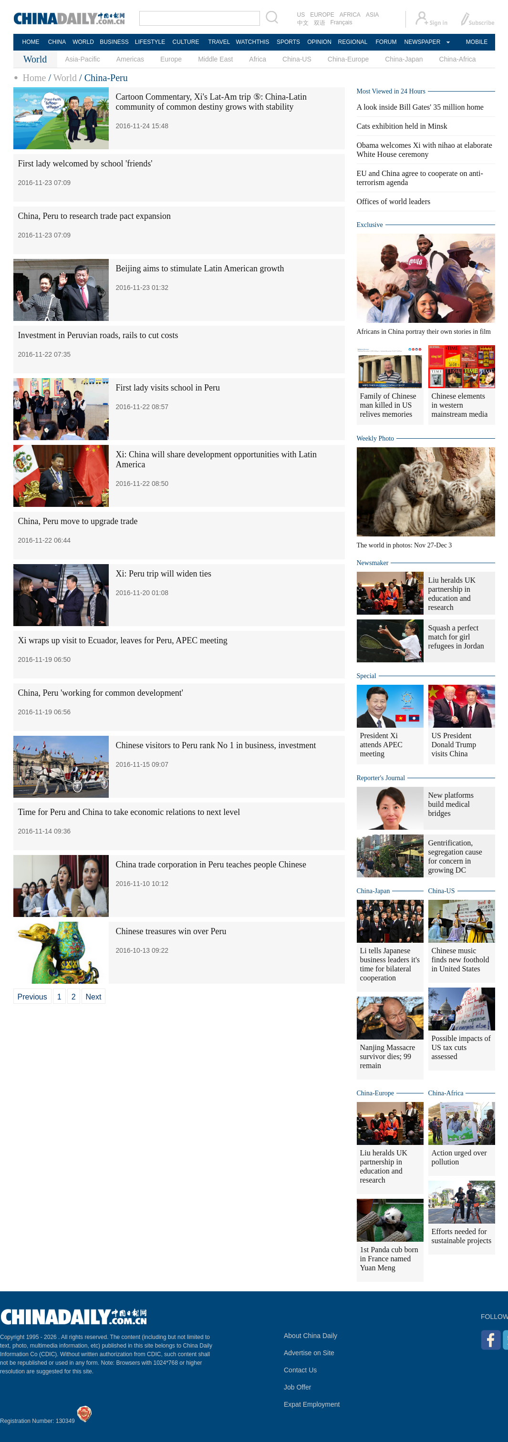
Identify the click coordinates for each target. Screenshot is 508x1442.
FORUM (386, 42)
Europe (171, 59)
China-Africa (457, 59)
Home (34, 77)
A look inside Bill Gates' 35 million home (420, 107)
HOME (31, 42)
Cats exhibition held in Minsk (402, 126)
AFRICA (350, 14)
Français (341, 22)
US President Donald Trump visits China (454, 744)
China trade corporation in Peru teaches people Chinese (211, 864)
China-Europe (348, 59)
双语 (319, 23)
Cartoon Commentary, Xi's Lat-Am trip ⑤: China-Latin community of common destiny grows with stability (211, 102)
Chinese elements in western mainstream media (460, 405)
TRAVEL (219, 42)
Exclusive (370, 224)
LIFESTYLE (150, 42)
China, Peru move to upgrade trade (78, 521)
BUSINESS (114, 42)
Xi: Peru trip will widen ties (163, 573)
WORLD (83, 42)
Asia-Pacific (82, 59)
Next (94, 997)
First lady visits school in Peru (168, 387)
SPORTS (288, 42)
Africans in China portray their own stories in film (424, 331)
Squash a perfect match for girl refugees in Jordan (456, 637)
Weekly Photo (375, 438)
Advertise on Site (309, 1353)
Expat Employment (312, 1404)
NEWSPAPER (422, 42)
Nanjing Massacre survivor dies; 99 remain (387, 1056)
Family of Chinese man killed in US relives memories (388, 405)
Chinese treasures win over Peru (171, 931)
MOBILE (476, 42)
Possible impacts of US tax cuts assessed (461, 1047)
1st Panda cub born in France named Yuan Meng (389, 1259)
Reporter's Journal (381, 778)
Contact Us (300, 1370)
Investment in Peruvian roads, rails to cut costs (98, 335)
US (301, 14)
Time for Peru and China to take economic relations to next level (129, 812)
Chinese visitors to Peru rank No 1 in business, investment (216, 745)
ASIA (372, 14)
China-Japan (404, 59)
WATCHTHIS (253, 42)
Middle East (215, 59)
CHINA (57, 42)
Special (366, 676)
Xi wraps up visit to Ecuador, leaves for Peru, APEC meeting (123, 640)
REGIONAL (352, 42)
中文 (303, 23)
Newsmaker (373, 562)
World (65, 77)
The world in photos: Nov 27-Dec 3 (404, 545)
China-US (296, 59)
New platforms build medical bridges (451, 804)
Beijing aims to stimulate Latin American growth (200, 268)
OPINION (319, 42)
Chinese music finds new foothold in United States (460, 960)
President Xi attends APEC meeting (381, 744)
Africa (257, 59)
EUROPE (322, 14)
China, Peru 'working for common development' (100, 693)
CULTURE (186, 42)
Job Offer (297, 1387)
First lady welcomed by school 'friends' (85, 163)
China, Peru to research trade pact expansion (94, 216)
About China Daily (310, 1335)
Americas (130, 59)
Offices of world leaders (394, 201)
